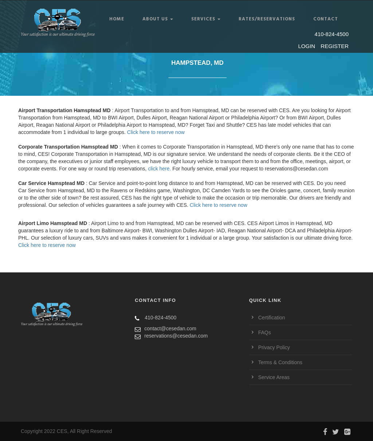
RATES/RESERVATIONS (267, 19)
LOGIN (307, 46)
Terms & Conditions (280, 362)
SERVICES (205, 19)
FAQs (264, 332)
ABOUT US (157, 19)
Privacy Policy (274, 347)
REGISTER (335, 46)
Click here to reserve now (156, 132)
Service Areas (274, 377)
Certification (271, 317)
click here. (159, 169)
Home (116, 19)
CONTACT (325, 19)
